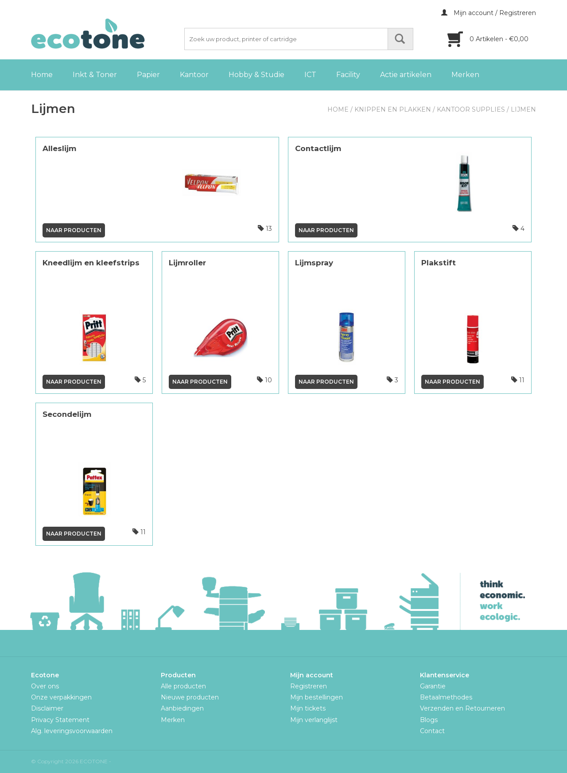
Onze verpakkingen (61, 697)
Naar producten (73, 230)
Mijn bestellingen (316, 697)
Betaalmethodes (446, 697)
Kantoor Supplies (471, 109)
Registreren (308, 686)
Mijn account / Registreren (488, 13)
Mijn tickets (308, 708)
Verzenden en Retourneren (462, 708)
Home (42, 74)
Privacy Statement (60, 720)
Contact (432, 731)
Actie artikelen (405, 74)
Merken (465, 74)
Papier (148, 74)
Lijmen (523, 109)
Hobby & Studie (256, 74)
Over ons (45, 686)
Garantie (433, 686)
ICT (310, 74)
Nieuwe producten (190, 697)
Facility (348, 74)
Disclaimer (47, 708)
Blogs (429, 720)
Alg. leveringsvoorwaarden (72, 731)
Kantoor (194, 74)
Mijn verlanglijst (314, 720)
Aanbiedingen (182, 708)
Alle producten (183, 686)
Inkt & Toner (95, 74)
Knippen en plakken (392, 109)
